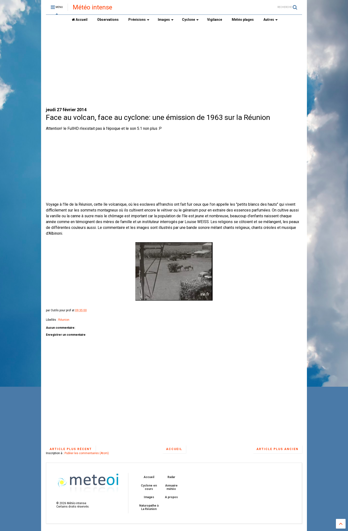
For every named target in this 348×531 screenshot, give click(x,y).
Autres (270, 20)
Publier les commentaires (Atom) (87, 453)
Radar (171, 477)
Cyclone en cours (149, 487)
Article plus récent (71, 449)
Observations (108, 20)
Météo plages (243, 20)
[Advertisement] (174, 65)
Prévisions (138, 20)
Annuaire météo (171, 487)
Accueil (79, 20)
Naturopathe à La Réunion (149, 507)
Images (166, 20)
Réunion (63, 319)
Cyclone (190, 20)
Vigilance (214, 20)
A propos (171, 497)
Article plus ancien (277, 449)
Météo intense (92, 7)
